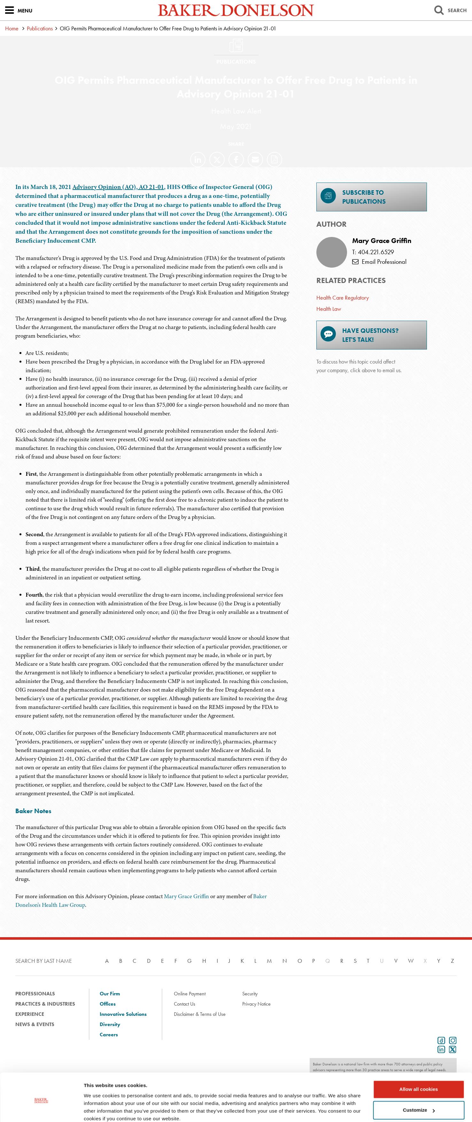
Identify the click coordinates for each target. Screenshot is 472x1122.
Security (250, 993)
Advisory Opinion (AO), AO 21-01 (118, 187)
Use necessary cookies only (419, 1104)
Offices (108, 1003)
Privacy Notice (256, 1003)
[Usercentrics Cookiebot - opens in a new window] (41, 1109)
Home (12, 28)
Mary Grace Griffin (187, 896)
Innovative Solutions (123, 1014)
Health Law (328, 308)
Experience (29, 1014)
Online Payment (189, 993)
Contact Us (184, 1003)
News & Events (34, 1024)
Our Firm (110, 993)
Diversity (110, 1024)
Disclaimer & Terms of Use (200, 1014)
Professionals (35, 993)
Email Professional (379, 261)
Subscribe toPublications (353, 197)
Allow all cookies (418, 1062)
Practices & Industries (45, 1003)
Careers (109, 1034)
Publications (40, 28)
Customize (419, 1083)
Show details (98, 1109)
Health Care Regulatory (342, 297)
